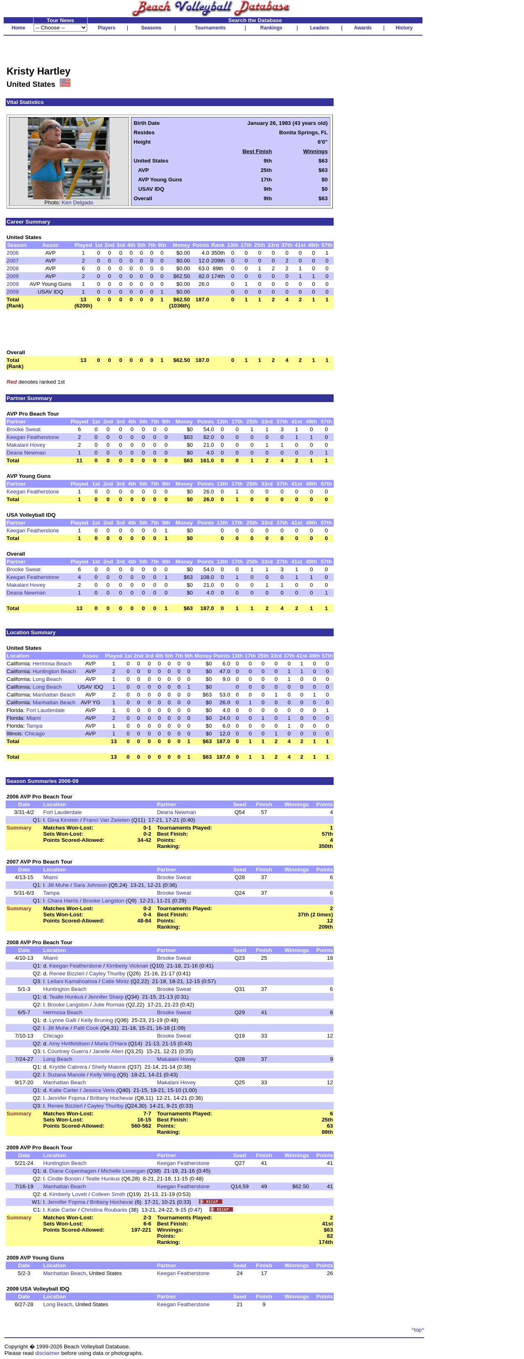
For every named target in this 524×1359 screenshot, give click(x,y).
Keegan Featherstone (33, 437)
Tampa (34, 726)
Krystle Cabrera (68, 1067)
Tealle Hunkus (66, 997)
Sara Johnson (90, 885)
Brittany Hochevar (111, 1098)
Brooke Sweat (24, 429)
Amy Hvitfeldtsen (69, 1043)
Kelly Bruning (97, 1020)
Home (18, 28)
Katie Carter (63, 1090)
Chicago (35, 733)
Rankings (271, 28)
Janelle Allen (108, 1051)
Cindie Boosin (64, 1179)
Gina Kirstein (63, 820)
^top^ (417, 1330)
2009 (13, 276)
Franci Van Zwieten (106, 820)
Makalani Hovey (26, 445)
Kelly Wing (103, 1075)
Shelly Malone (109, 1067)
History (404, 28)
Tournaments (210, 28)
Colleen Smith (108, 1194)
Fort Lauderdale (45, 710)
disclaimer (47, 1353)
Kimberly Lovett (68, 1194)
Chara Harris (63, 901)
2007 (13, 261)
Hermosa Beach (52, 663)
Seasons (151, 28)
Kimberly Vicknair (127, 966)
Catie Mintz (115, 981)
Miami (33, 718)
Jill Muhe (58, 885)
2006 (13, 253)
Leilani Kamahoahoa (72, 981)
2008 (13, 268)
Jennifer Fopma (66, 1098)
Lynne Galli (62, 1020)
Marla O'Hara (111, 1043)
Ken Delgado (77, 202)
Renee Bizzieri (66, 973)
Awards (363, 28)
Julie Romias (108, 1005)
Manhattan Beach (54, 695)
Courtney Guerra (67, 1051)
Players (106, 28)
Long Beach (47, 679)
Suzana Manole (66, 1075)
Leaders (319, 28)
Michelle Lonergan (123, 1171)
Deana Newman (26, 453)
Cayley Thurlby (107, 973)
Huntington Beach (54, 671)
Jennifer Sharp (106, 997)
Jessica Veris (99, 1090)
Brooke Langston (103, 901)
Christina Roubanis (104, 1210)
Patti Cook (86, 1028)
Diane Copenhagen (72, 1171)
